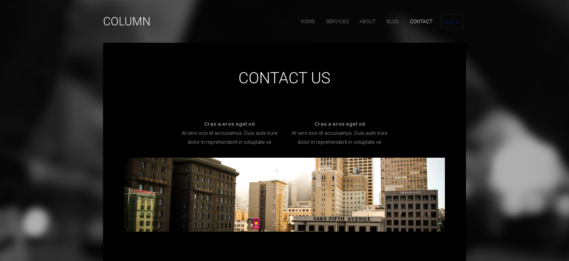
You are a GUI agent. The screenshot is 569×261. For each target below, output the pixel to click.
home (308, 21)
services (337, 21)
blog (392, 21)
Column (127, 21)
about (368, 21)
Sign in (452, 21)
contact (421, 21)
